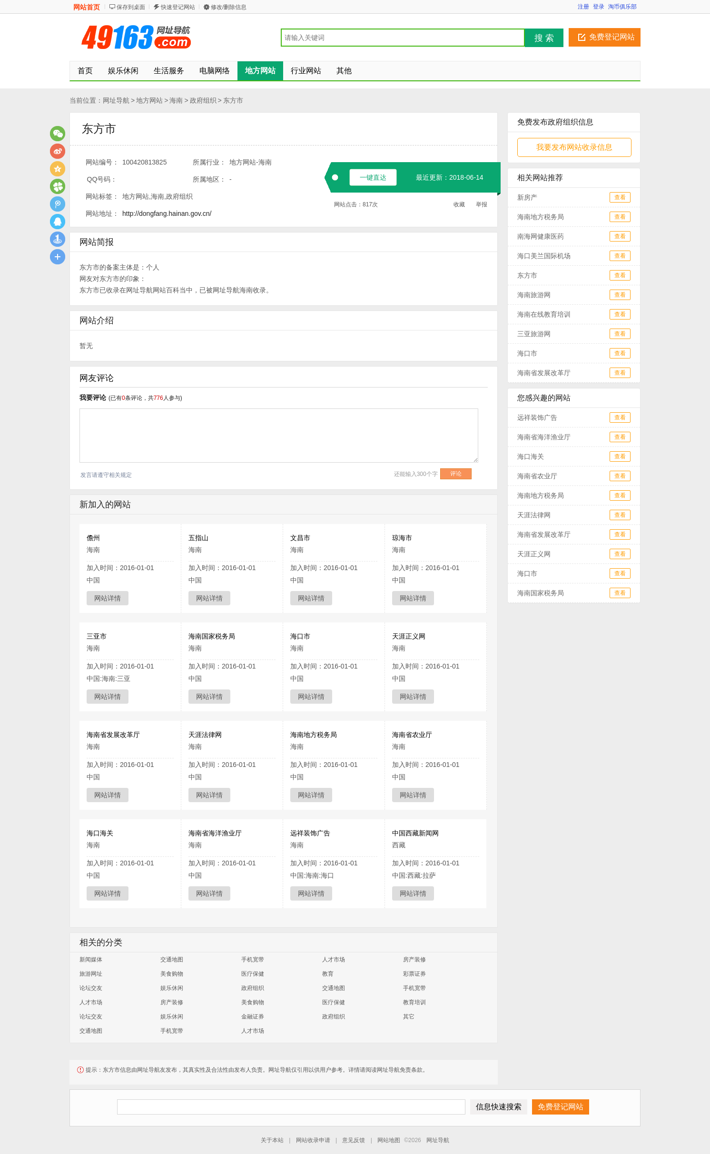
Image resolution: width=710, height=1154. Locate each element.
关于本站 (272, 1140)
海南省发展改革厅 (113, 734)
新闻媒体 (90, 959)
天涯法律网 (205, 734)
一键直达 (373, 177)
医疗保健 (252, 973)
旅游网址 (90, 973)
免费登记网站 (612, 37)
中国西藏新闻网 (415, 833)
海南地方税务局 (313, 734)
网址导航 (116, 100)
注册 (583, 6)
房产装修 (414, 959)
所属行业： (209, 162)
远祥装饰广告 (310, 833)
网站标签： (102, 196)
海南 (176, 100)
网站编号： (102, 162)
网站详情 (107, 598)
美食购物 (171, 973)
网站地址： (102, 213)
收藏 (459, 204)
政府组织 (203, 100)
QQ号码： (102, 179)
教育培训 (414, 1002)
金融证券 (252, 1016)
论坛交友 (90, 988)
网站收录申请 (313, 1140)
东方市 (233, 100)
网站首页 (86, 7)
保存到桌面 (131, 7)
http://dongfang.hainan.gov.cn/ (166, 213)
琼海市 (402, 538)
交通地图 (171, 959)
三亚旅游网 (534, 334)
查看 (620, 197)
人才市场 (333, 959)
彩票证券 (414, 973)
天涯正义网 (408, 636)
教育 (328, 973)
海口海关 (100, 833)
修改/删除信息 (229, 7)
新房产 (527, 197)
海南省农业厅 (412, 734)
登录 (598, 6)
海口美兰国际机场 (544, 256)
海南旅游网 (534, 295)
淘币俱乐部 (622, 6)
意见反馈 (353, 1140)
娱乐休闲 (171, 988)
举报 (481, 204)
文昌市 (300, 538)
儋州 (93, 538)
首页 (85, 71)
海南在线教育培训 (544, 314)
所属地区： (209, 179)
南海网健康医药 (540, 236)
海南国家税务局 (211, 636)
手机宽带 (252, 959)
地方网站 (149, 100)
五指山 (198, 538)
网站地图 (388, 1140)
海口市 (300, 636)
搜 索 (544, 38)
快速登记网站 (178, 7)
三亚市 (97, 636)
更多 (57, 256)
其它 (408, 1016)
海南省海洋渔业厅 (215, 833)
